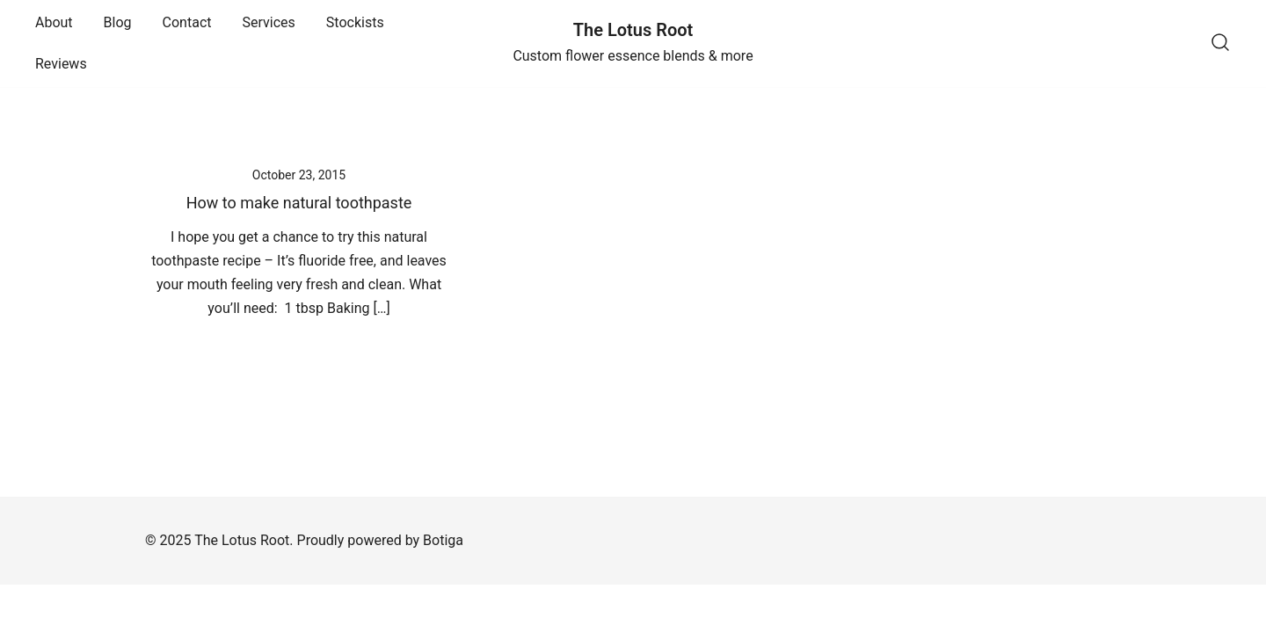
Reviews (61, 63)
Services (269, 22)
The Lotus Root (633, 29)
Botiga (443, 540)
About (54, 22)
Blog (118, 22)
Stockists (355, 22)
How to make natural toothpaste (299, 202)
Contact (187, 22)
